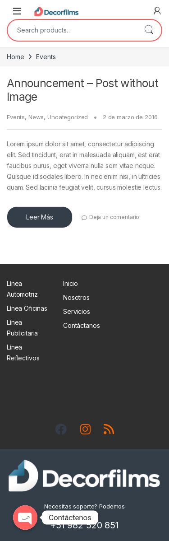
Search (148, 30)
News (36, 117)
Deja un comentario (114, 217)
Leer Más (39, 217)
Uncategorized (67, 117)
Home (15, 57)
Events (16, 117)
